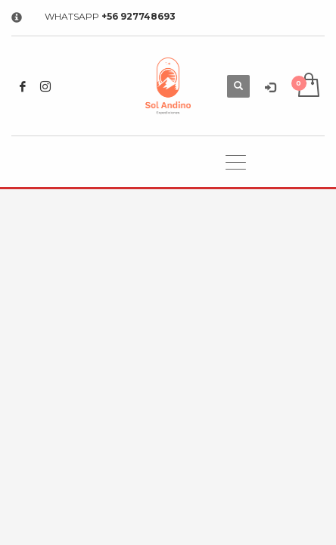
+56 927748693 (138, 16)
